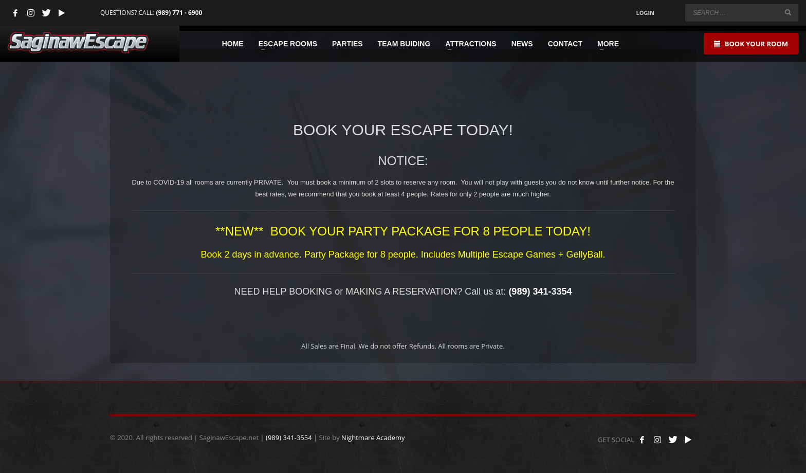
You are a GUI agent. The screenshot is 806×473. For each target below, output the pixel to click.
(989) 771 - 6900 (179, 12)
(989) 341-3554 (289, 437)
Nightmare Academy (373, 437)
